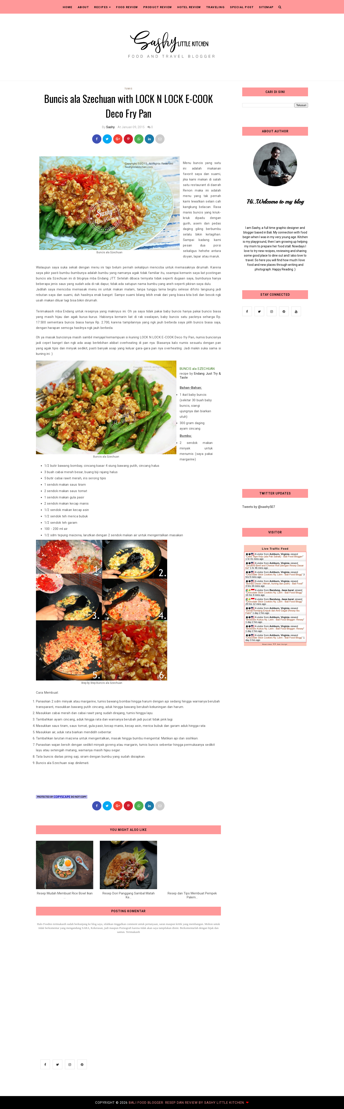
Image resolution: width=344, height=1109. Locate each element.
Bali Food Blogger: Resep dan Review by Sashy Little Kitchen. (187, 1103)
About (83, 7)
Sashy (110, 127)
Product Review (157, 7)
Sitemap (266, 7)
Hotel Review (189, 7)
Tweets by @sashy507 (258, 507)
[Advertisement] (275, 403)
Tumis (128, 89)
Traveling (215, 7)
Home (67, 7)
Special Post (242, 7)
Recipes (102, 7)
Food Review (127, 7)
